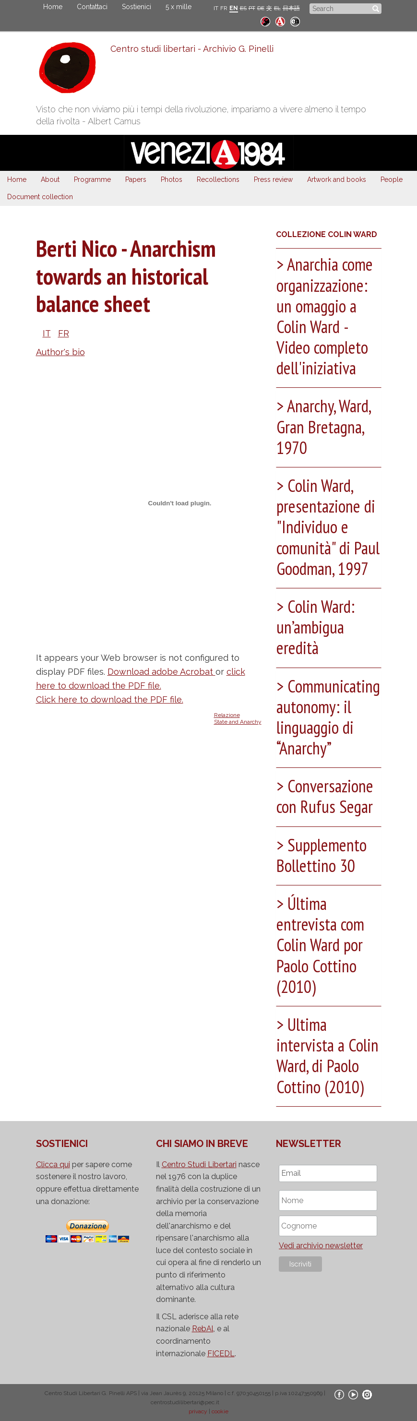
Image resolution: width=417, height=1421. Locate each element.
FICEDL (221, 1353)
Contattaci (92, 7)
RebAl (203, 1328)
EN (233, 8)
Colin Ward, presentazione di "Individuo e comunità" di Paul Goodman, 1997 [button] (328, 527)
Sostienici (136, 7)
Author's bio (60, 352)
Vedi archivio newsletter (321, 1245)
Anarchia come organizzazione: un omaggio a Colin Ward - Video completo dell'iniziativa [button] (324, 316)
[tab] (328, 318)
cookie (220, 1411)
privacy (198, 1411)
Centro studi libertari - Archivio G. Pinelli (192, 49)
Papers (135, 179)
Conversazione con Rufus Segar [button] (325, 796)
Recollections (218, 179)
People (392, 179)
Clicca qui (53, 1164)
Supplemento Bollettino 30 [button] (321, 855)
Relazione (227, 715)
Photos (171, 179)
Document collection (40, 197)
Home (52, 7)
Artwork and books (336, 179)
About (50, 179)
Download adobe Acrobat (161, 672)
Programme (92, 179)
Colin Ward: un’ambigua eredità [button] (315, 627)
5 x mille (178, 7)
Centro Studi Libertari (199, 1164)
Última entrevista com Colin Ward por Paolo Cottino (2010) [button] (320, 945)
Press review (273, 179)
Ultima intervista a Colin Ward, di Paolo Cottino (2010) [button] (327, 1055)
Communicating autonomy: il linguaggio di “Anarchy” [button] (328, 717)
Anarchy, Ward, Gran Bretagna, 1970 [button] (323, 426)
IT (216, 8)
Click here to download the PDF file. (109, 699)
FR (223, 8)
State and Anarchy (238, 721)
